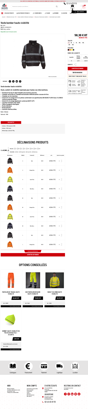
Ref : (2, 25)
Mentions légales (10, 388)
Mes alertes (29, 396)
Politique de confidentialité (13, 392)
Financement (28, 373)
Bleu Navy (34, 152)
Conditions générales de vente (13, 390)
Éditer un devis (77, 73)
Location (75, 373)
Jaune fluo (28, 152)
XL (24, 148)
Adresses (29, 394)
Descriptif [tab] (11, 122)
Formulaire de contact (68, 388)
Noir (17, 152)
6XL (38, 148)
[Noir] (68, 50)
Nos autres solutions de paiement (82, 85)
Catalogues (13, 373)
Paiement (44, 373)
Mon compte (32, 385)
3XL (31, 148)
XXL (27, 148)
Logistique (59, 373)
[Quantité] (59, 161)
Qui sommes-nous (11, 391)
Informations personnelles (32, 388)
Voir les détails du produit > (15, 306)
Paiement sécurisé (72, 81)
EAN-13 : (3, 27)
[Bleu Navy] (73, 50)
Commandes (29, 391)
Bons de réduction (30, 395)
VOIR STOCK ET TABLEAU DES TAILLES (77, 76)
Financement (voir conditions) (82, 91)
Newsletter (66, 389)
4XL (35, 148)
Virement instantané (72, 85)
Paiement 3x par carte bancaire (81, 81)
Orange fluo (22, 152)
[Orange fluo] (70, 50)
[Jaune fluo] (72, 50)
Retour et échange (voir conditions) (75, 93)
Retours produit (30, 390)
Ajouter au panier (33, 255)
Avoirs (28, 392)
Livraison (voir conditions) (73, 91)
